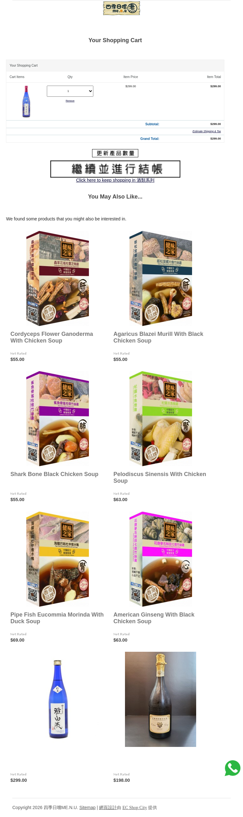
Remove (70, 100)
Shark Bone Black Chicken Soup (54, 474)
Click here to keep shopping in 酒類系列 (115, 180)
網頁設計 (108, 807)
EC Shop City (134, 807)
